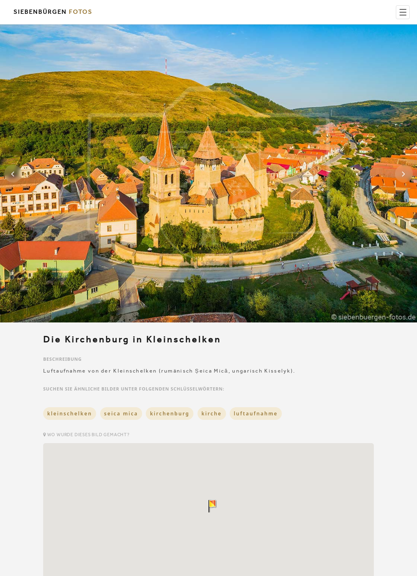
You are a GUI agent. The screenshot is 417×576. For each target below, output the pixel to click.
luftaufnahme (256, 413)
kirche (212, 413)
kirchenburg (169, 413)
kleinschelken (69, 413)
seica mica (121, 413)
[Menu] (403, 12)
